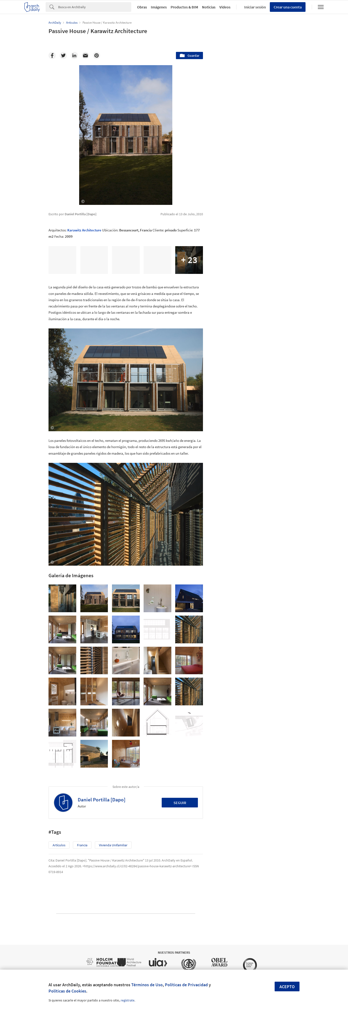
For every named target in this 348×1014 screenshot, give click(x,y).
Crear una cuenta (288, 7)
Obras (142, 7)
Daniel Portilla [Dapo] (101, 799)
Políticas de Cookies (67, 991)
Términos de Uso (147, 984)
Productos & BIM (184, 7)
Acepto (287, 986)
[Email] (85, 55)
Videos (224, 7)
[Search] (94, 7)
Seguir (180, 802)
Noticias (209, 7)
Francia (82, 845)
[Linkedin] (74, 55)
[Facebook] (52, 55)
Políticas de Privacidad (186, 984)
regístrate (127, 1000)
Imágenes (159, 7)
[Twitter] (63, 55)
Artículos (59, 845)
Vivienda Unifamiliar (113, 845)
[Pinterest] (96, 55)
